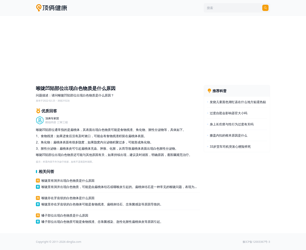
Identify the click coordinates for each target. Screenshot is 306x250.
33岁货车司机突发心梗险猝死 (230, 146)
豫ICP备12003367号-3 (256, 242)
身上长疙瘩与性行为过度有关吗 (232, 124)
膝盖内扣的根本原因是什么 (228, 135)
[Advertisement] (153, 49)
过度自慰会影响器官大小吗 (228, 113)
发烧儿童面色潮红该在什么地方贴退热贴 (238, 102)
